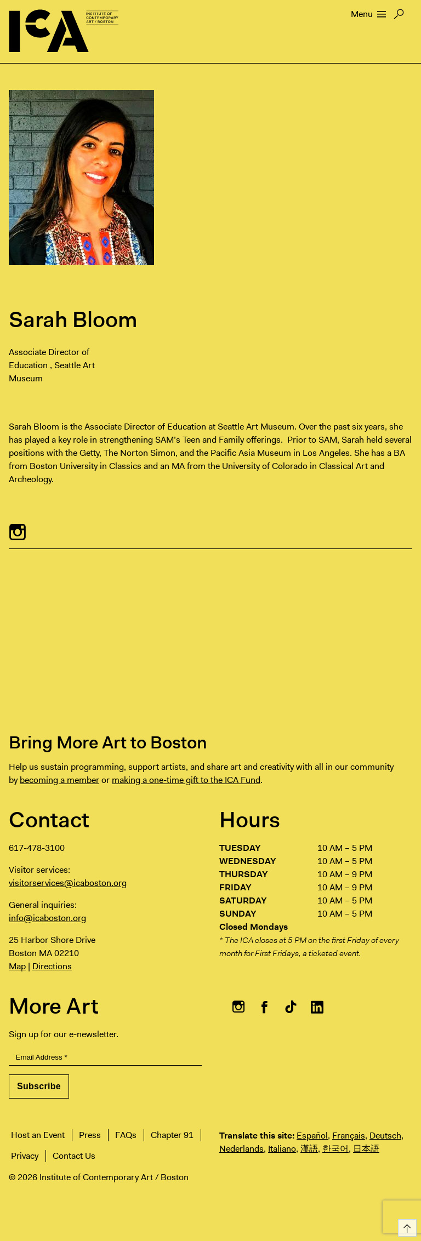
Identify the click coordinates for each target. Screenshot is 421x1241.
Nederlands (241, 1148)
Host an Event (38, 1135)
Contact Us (74, 1156)
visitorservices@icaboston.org (68, 883)
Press (90, 1135)
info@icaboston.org (47, 918)
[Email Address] (105, 1058)
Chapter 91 (172, 1135)
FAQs (125, 1135)
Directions (52, 966)
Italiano (282, 1148)
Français (348, 1135)
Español (312, 1135)
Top (405, 1226)
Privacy (24, 1156)
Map (17, 966)
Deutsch (385, 1135)
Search (398, 17)
